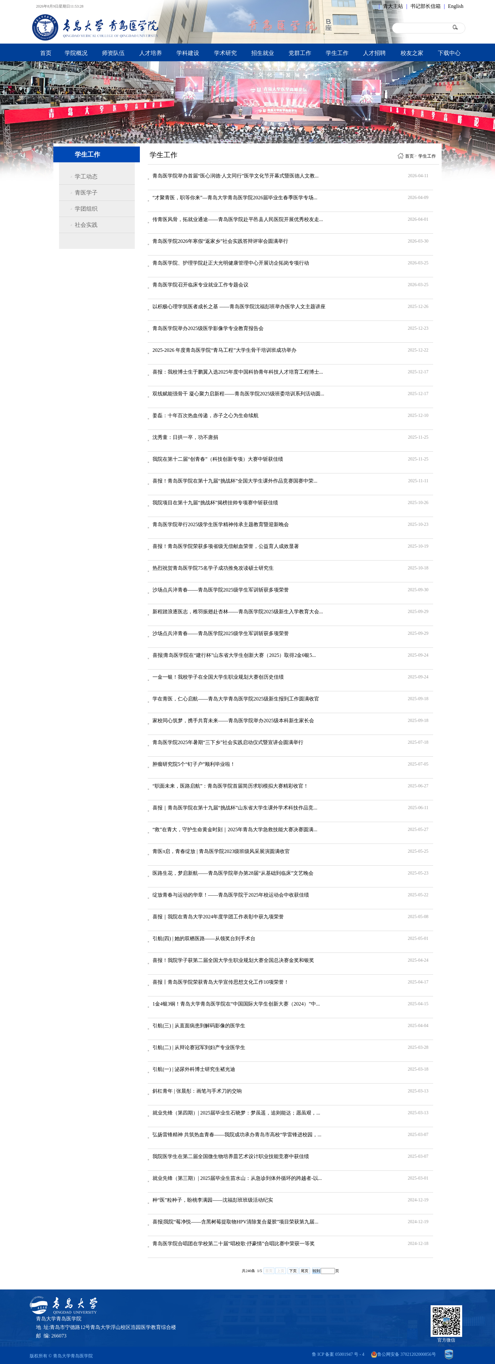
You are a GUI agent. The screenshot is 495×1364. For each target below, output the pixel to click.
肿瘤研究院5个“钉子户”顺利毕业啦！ (193, 764)
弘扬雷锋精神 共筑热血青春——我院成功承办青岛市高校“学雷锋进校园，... (236, 1134)
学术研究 (225, 53)
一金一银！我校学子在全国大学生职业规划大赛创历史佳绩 (218, 677)
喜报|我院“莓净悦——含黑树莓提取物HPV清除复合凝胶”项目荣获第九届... (235, 1221)
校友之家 (412, 53)
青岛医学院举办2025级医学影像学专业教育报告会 (208, 328)
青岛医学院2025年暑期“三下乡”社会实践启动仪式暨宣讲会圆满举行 (227, 742)
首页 (45, 53)
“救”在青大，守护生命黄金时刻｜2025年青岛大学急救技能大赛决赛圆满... (234, 829)
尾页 (304, 1271)
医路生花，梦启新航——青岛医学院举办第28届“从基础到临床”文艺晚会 (232, 873)
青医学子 (86, 192)
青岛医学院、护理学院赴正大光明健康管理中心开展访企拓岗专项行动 (230, 263)
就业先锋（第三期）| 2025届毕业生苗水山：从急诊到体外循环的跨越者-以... (237, 1178)
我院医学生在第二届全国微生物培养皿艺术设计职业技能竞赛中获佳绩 (230, 1156)
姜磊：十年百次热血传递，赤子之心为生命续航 (205, 415)
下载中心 (449, 53)
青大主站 (393, 6)
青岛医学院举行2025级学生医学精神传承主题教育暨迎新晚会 (220, 524)
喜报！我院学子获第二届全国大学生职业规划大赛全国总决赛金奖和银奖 (233, 960)
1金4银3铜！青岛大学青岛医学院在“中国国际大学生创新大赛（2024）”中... (236, 1003)
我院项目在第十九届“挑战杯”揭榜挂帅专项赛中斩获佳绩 (215, 502)
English (455, 6)
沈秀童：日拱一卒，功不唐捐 (185, 437)
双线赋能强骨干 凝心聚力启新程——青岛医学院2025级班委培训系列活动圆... (238, 393)
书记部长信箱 (425, 6)
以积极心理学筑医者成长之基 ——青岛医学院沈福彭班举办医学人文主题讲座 (238, 306)
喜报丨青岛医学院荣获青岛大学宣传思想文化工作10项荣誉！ (220, 982)
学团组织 (86, 209)
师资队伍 (113, 53)
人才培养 (150, 53)
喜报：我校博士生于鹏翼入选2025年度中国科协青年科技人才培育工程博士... (237, 372)
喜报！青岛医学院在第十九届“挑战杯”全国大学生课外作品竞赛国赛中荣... (234, 481)
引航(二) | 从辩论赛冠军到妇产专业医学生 (198, 1047)
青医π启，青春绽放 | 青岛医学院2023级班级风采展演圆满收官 (221, 851)
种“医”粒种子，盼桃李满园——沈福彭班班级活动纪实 (212, 1200)
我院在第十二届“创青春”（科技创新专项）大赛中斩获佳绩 (217, 459)
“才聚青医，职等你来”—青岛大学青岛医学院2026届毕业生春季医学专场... (234, 197)
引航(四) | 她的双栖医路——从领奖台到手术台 (203, 938)
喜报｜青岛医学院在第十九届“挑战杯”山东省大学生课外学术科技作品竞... (234, 807)
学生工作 (337, 53)
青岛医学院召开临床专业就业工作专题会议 (200, 284)
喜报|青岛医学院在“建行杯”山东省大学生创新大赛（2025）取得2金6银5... (234, 655)
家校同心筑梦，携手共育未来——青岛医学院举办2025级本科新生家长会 (233, 720)
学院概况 (76, 53)
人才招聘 (374, 53)
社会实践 (86, 225)
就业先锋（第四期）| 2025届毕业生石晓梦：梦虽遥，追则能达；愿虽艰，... (236, 1112)
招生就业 (262, 53)
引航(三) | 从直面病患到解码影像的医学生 (198, 1025)
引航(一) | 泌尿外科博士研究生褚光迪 (193, 1069)
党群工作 (300, 53)
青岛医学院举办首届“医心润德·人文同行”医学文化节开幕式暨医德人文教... (235, 175)
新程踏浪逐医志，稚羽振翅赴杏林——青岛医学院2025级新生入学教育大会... (237, 611)
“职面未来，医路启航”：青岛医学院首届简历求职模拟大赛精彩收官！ (230, 786)
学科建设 (187, 53)
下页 (293, 1271)
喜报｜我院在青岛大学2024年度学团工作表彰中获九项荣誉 (218, 916)
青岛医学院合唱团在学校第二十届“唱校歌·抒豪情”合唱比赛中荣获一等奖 (233, 1243)
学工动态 (86, 176)
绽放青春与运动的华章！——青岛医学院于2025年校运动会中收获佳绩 (230, 895)
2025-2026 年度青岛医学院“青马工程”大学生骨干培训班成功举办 (224, 350)
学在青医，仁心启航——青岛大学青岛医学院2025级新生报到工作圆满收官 (235, 698)
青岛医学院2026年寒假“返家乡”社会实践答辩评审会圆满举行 (220, 241)
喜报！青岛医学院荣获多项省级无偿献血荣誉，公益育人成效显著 (225, 546)
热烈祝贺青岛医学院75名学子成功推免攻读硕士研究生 (213, 568)
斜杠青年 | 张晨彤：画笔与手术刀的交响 (197, 1091)
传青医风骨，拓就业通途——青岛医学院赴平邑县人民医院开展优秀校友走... (237, 219)
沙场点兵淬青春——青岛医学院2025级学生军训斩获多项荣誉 (220, 589)
